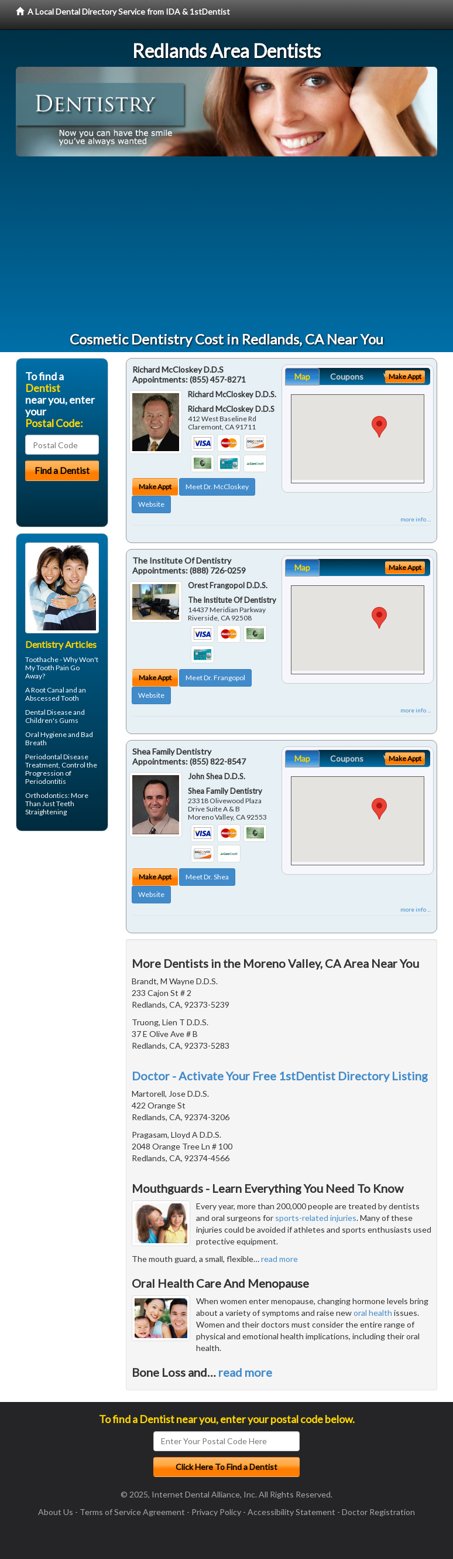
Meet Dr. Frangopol (215, 677)
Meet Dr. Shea (207, 876)
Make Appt (155, 486)
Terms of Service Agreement (132, 1512)
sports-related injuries (315, 1218)
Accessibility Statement (291, 1512)
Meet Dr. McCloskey (217, 486)
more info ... (415, 519)
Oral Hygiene (46, 734)
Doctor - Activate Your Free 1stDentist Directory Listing (280, 1076)
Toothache (42, 659)
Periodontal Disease (56, 756)
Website (151, 504)
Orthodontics (46, 795)
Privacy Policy (216, 1512)
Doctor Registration (378, 1512)
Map (302, 376)
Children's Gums (51, 720)
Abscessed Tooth (52, 698)
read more (279, 1259)
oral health (373, 1313)
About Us (55, 1512)
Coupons (346, 376)
